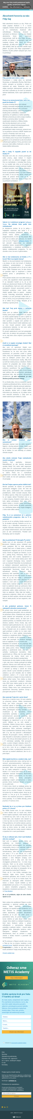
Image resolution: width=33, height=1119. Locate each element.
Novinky (4, 1054)
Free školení (8, 891)
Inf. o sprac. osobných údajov (11, 1060)
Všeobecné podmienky (9, 1056)
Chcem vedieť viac (8, 953)
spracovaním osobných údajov (18, 1043)
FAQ (3, 1052)
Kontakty (5, 1065)
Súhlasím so (15, 1043)
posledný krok (7, 945)
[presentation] (15, 1038)
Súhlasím (27, 7)
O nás (4, 1063)
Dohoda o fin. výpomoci (9, 1058)
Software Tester (24, 241)
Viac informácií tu (15, 7)
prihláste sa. (12, 1080)
